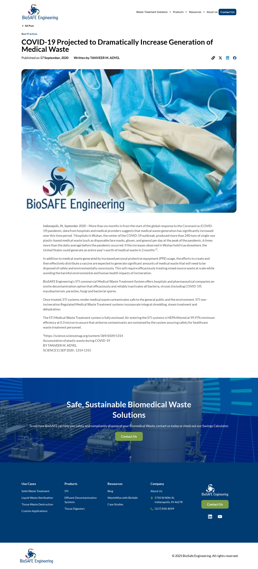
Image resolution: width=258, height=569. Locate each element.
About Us (212, 11)
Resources (197, 12)
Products (180, 12)
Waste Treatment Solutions (153, 12)
